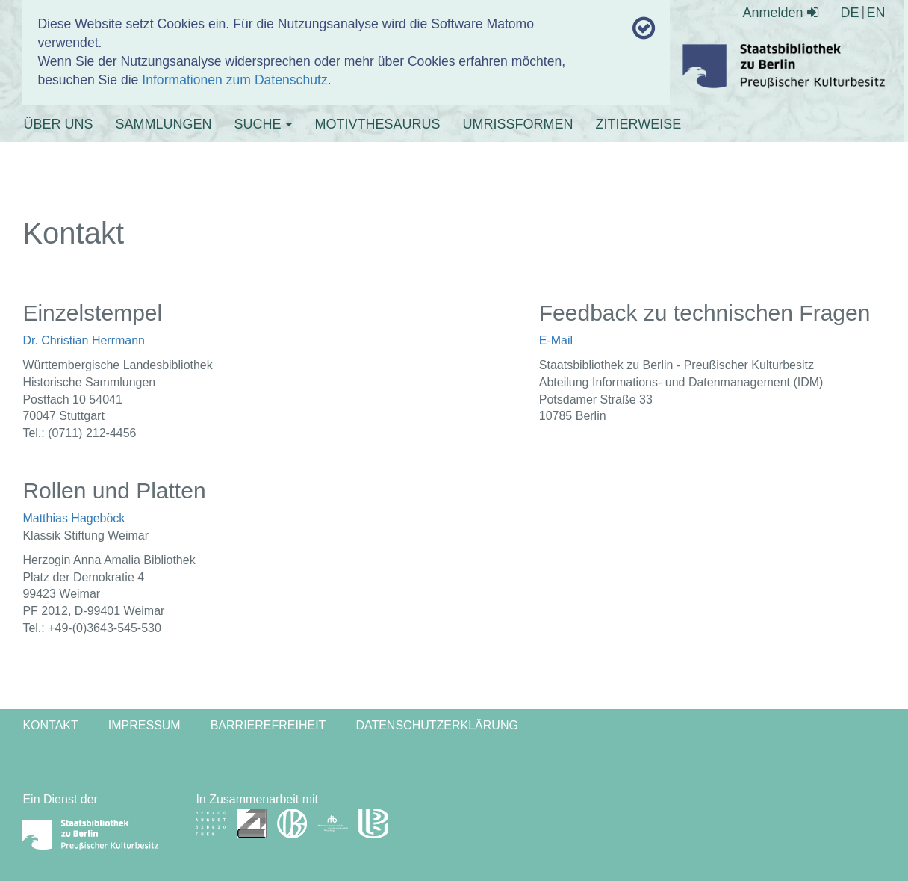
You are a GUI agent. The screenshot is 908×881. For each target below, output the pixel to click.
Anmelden (780, 12)
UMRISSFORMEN (517, 124)
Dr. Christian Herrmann (83, 340)
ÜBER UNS (58, 124)
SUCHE (263, 124)
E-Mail (556, 340)
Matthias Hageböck (73, 518)
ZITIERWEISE (638, 124)
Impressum (144, 725)
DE (850, 12)
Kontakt (50, 725)
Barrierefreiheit (268, 725)
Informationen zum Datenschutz (234, 79)
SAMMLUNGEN (163, 124)
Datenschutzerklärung (436, 725)
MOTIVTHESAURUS (377, 124)
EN (876, 12)
